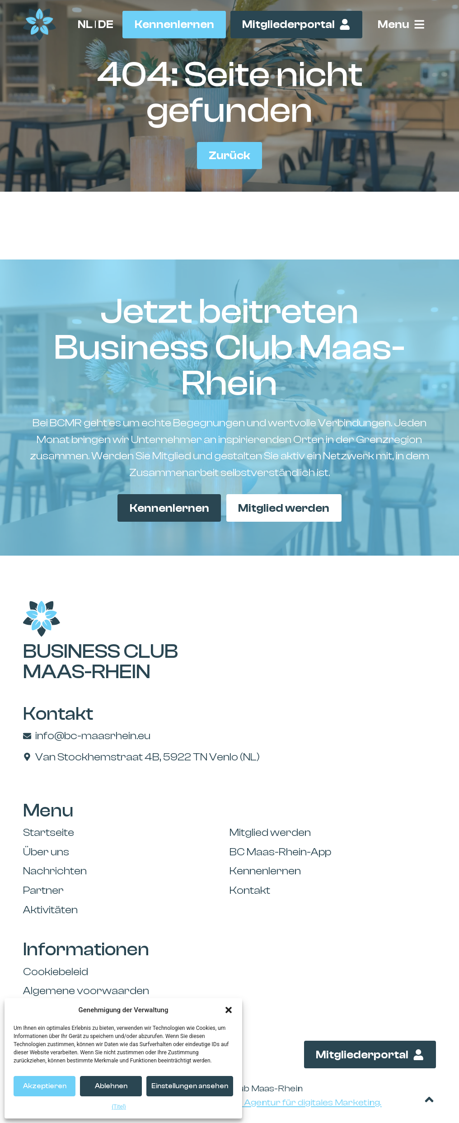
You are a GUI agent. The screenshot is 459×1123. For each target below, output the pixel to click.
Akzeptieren (44, 1086)
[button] (228, 1009)
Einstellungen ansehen (189, 1086)
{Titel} (119, 1107)
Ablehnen (111, 1086)
